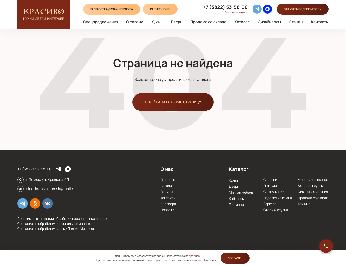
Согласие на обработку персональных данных (54, 223)
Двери (176, 21)
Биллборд (168, 204)
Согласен (235, 258)
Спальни (270, 179)
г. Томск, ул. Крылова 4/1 (47, 179)
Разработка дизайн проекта (111, 9)
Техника (304, 204)
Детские (270, 185)
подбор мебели (302, 9)
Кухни (156, 21)
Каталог (242, 21)
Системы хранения (313, 191)
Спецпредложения (100, 21)
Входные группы (310, 185)
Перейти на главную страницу (173, 102)
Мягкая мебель (241, 192)
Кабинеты (236, 198)
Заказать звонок (236, 12)
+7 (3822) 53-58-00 (225, 7)
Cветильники (273, 191)
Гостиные (236, 204)
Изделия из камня (277, 198)
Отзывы (296, 21)
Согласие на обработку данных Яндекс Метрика (55, 228)
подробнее (192, 256)
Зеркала (270, 204)
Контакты (320, 21)
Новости (167, 210)
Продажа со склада (208, 21)
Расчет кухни (160, 9)
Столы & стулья (275, 210)
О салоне (134, 21)
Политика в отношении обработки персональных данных (62, 218)
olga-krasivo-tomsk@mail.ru (51, 188)
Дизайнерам (269, 21)
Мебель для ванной (313, 179)
